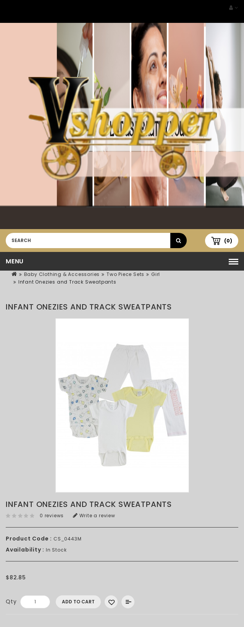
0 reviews (52, 515)
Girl (155, 274)
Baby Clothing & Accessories (62, 274)
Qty (11, 601)
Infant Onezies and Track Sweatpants (67, 282)
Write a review (94, 515)
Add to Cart (78, 601)
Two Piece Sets (125, 274)
